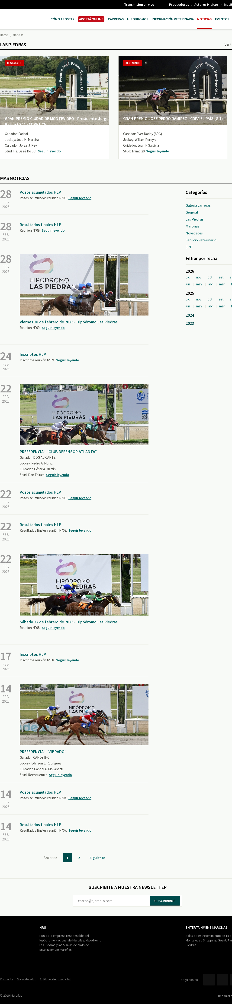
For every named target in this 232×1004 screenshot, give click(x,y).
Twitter (222, 979)
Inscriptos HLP (33, 354)
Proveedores (179, 4)
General (192, 212)
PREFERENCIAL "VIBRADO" (43, 751)
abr (210, 284)
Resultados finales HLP (40, 224)
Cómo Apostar (62, 19)
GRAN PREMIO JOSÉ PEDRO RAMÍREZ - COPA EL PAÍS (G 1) (173, 118)
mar (222, 284)
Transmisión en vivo (139, 4)
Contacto (6, 979)
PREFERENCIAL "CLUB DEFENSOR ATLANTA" (58, 451)
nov (198, 277)
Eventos (222, 19)
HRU (42, 927)
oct (210, 277)
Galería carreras (198, 205)
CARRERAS (116, 19)
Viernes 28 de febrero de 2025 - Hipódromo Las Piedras (69, 322)
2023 (190, 323)
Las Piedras (194, 219)
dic (188, 277)
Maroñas (192, 226)
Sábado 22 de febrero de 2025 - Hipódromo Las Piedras (69, 622)
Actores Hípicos (206, 4)
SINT (189, 247)
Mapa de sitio (26, 979)
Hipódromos (137, 19)
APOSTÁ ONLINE (91, 19)
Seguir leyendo (49, 151)
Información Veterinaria (173, 19)
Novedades (194, 233)
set (221, 277)
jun (188, 284)
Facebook (209, 979)
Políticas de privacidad (55, 979)
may (199, 284)
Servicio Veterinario (201, 240)
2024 (190, 315)
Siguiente (97, 857)
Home (4, 35)
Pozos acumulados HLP (40, 192)
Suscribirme (164, 900)
